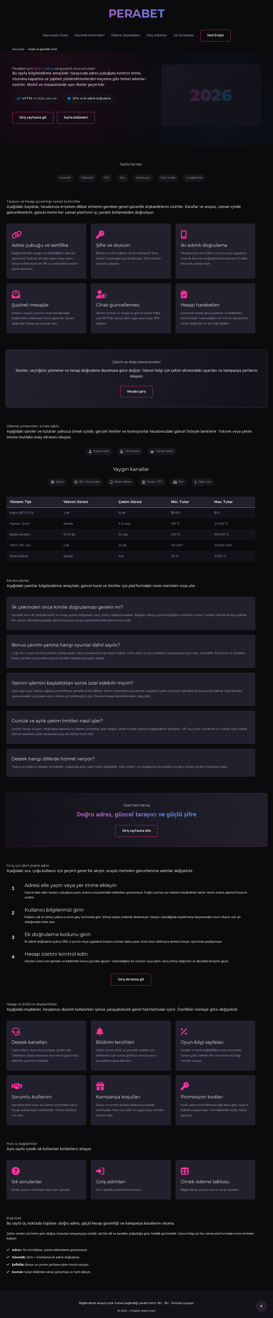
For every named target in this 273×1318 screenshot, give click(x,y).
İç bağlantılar (194, 178)
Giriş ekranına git (131, 979)
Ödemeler (87, 178)
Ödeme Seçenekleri (125, 35)
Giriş (122, 178)
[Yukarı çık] (261, 1306)
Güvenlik (65, 178)
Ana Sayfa (18, 49)
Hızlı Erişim (215, 35)
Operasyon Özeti (55, 35)
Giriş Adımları (157, 35)
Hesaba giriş (136, 391)
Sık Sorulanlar (183, 35)
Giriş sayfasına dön (136, 831)
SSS (106, 178)
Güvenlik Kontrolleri (89, 35)
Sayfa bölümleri (76, 117)
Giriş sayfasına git (33, 117)
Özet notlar (168, 178)
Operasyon (143, 178)
